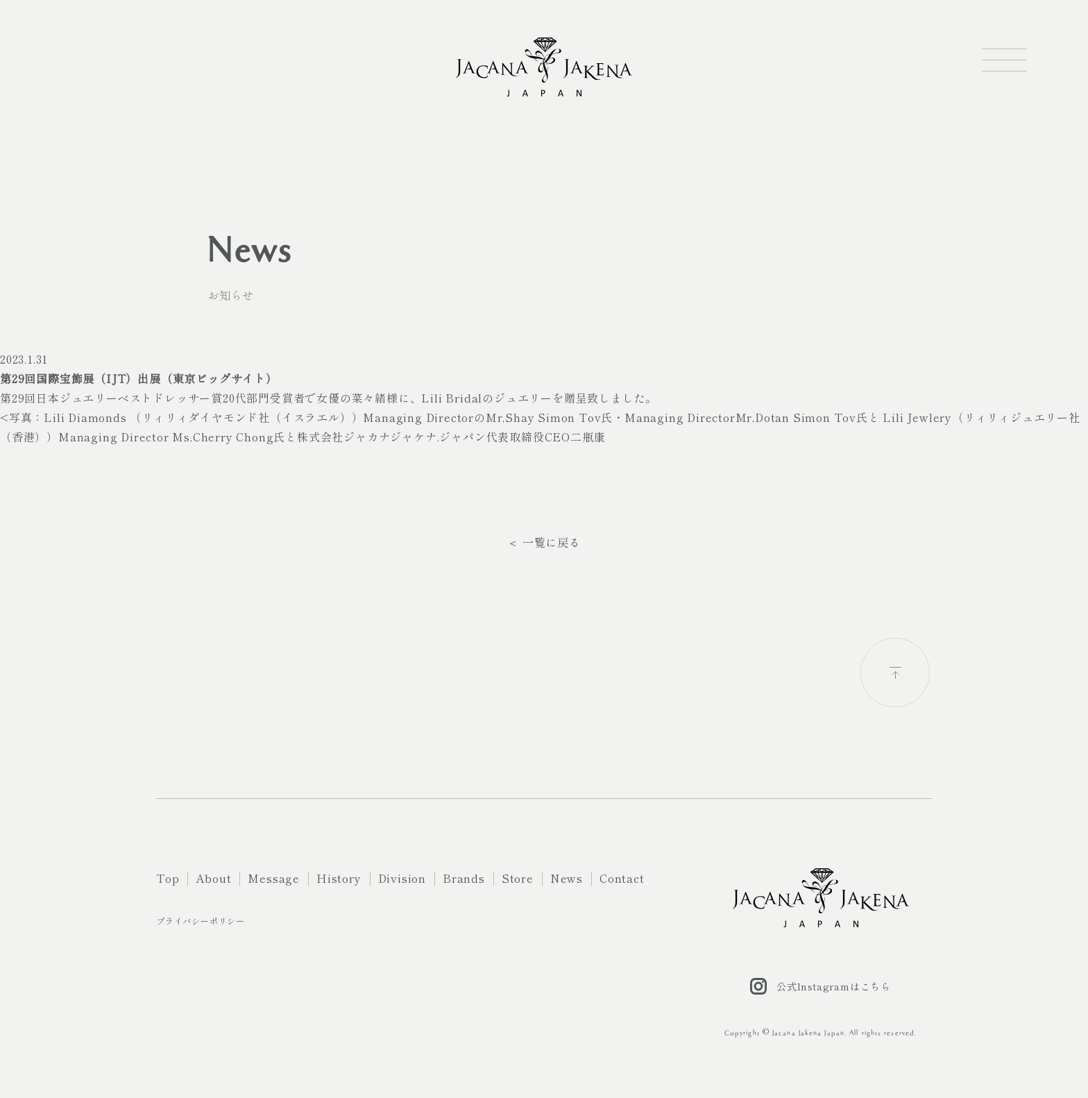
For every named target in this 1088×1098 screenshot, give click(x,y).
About (213, 878)
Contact (622, 878)
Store (518, 878)
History (339, 878)
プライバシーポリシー (200, 921)
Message (274, 878)
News (566, 878)
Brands (464, 878)
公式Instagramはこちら (820, 986)
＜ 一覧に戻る (544, 542)
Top (167, 878)
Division (402, 878)
